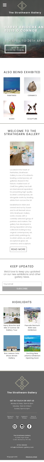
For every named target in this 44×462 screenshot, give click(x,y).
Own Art (17, 417)
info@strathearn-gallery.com (22, 447)
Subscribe (22, 288)
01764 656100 (22, 445)
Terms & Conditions (33, 417)
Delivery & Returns (10, 417)
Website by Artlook (31, 457)
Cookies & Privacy (24, 417)
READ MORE (18, 249)
